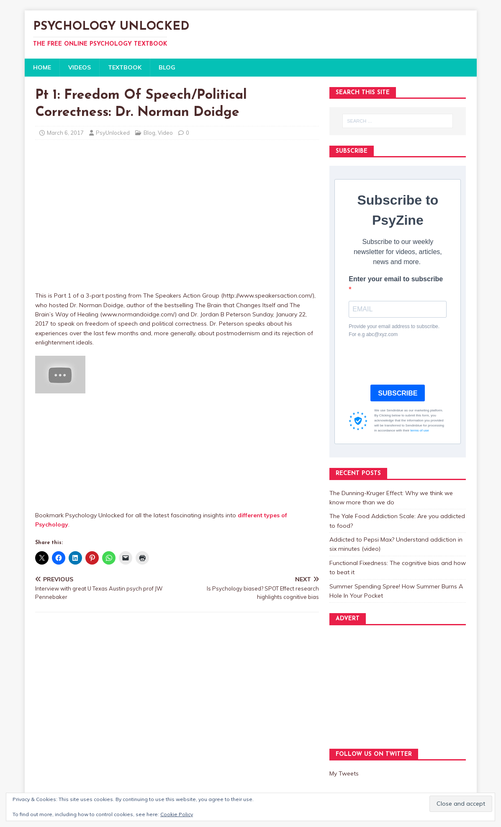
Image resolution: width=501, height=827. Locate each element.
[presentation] (412, 361)
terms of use (420, 430)
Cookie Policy (176, 814)
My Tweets (344, 773)
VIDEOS (79, 67)
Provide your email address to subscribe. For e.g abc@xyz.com (394, 330)
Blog (149, 132)
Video (165, 132)
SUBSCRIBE (397, 393)
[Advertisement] (177, 452)
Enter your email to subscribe (396, 279)
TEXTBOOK (124, 67)
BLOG (167, 67)
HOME (42, 67)
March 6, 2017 (65, 132)
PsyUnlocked (113, 132)
